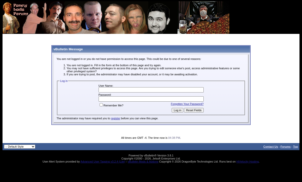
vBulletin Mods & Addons (143, 161)
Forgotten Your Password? (187, 103)
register (115, 118)
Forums (286, 146)
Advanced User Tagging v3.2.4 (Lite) (102, 161)
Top (295, 146)
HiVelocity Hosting (247, 161)
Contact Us (270, 146)
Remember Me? (112, 105)
